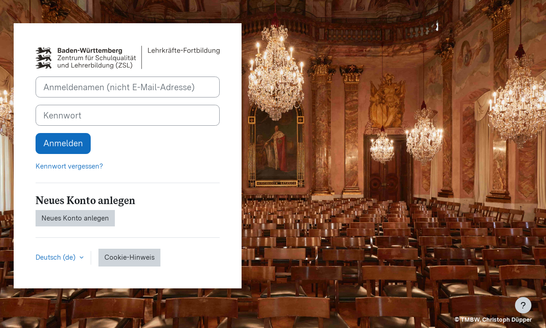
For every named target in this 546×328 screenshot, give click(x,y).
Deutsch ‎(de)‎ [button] (56, 257)
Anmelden (63, 143)
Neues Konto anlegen (75, 218)
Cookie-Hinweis (129, 257)
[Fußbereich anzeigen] (523, 305)
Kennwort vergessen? (69, 166)
